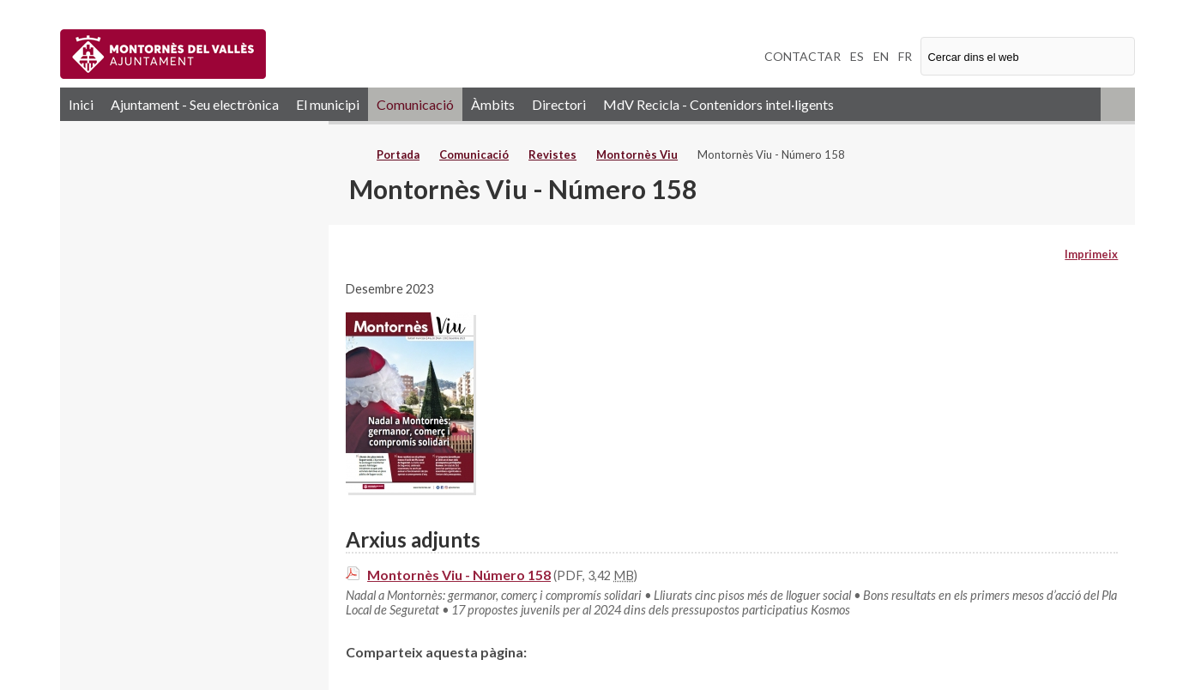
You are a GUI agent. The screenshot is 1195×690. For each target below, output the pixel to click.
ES (857, 56)
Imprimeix (1091, 254)
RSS (1118, 104)
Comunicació (415, 104)
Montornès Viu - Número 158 (459, 574)
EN (881, 56)
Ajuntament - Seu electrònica (195, 104)
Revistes (552, 154)
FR (905, 56)
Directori (559, 104)
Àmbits (493, 104)
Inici (81, 104)
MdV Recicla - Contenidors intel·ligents (718, 104)
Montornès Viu (637, 154)
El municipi (327, 104)
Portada (398, 154)
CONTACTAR (802, 56)
